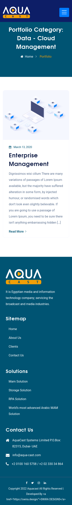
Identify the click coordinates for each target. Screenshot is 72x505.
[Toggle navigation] (64, 12)
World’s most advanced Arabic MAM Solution (33, 411)
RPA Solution (17, 399)
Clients (13, 346)
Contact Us (16, 355)
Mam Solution (18, 381)
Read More (17, 231)
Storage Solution (20, 390)
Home (27, 56)
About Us (15, 338)
